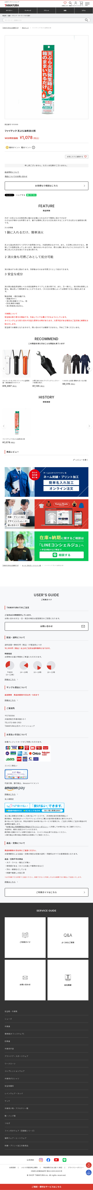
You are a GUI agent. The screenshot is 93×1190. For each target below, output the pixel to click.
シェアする (20, 195)
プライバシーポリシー (76, 1167)
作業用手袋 (9, 1049)
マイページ (75, 3)
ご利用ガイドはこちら (46, 892)
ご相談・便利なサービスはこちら (46, 1187)
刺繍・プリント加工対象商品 (16, 1146)
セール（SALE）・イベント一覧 (31, 565)
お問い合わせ (46, 626)
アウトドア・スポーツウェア (16, 1056)
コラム (84, 10)
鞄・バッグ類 (10, 1116)
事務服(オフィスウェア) (14, 1034)
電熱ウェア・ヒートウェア (16, 1138)
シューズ (8, 1019)
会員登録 (12, 1167)
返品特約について (12, 172)
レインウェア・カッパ (14, 1093)
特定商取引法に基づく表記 (52, 1167)
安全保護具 (9, 1086)
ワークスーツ (10, 1064)
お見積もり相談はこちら (46, 185)
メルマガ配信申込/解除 (29, 1167)
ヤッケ (7, 1101)
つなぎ (7, 1123)
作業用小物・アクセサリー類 (16, 1108)
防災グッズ (25, 28)
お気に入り (65, 3)
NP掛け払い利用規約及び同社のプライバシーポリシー (27, 827)
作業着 (7, 1026)
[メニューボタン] (87, 3)
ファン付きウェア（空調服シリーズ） (20, 1131)
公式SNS (30, 1160)
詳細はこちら (10, 679)
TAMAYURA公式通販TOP (10, 28)
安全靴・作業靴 (11, 1011)
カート (81, 3)
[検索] (46, 20)
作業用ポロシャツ (12, 1079)
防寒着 (7, 1041)
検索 (70, 3)
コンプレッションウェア (15, 1071)
